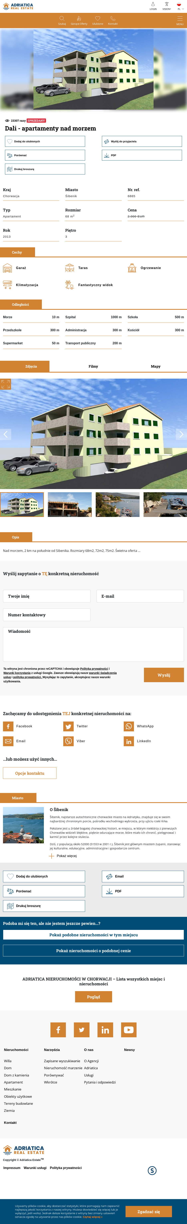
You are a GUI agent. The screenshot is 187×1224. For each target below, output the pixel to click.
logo (18, 6)
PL (179, 8)
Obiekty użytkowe (18, 1127)
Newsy (131, 1078)
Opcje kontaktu (29, 800)
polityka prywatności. (27, 704)
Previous (6, 462)
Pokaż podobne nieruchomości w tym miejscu (93, 963)
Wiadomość (19, 658)
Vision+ (167, 8)
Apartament (14, 1113)
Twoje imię (18, 623)
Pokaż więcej (67, 883)
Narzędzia (52, 1078)
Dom (8, 1098)
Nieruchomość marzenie (64, 1098)
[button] (65, 123)
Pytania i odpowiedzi (102, 1113)
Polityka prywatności (94, 696)
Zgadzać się (149, 1211)
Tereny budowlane (19, 1135)
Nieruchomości (17, 1078)
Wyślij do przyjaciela (142, 168)
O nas (90, 1078)
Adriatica (92, 1098)
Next (181, 462)
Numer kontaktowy (27, 642)
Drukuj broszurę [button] (44, 196)
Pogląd (93, 1025)
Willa (8, 1090)
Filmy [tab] (93, 393)
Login (153, 8)
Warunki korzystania (17, 700)
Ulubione (100, 24)
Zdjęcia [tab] (31, 393)
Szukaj (58, 24)
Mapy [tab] (156, 393)
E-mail (108, 623)
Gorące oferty (78, 24)
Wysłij (164, 702)
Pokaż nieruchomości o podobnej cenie (93, 978)
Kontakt (117, 24)
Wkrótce (51, 1113)
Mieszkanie (13, 1120)
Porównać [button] (44, 182)
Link (142, 182)
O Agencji (93, 1090)
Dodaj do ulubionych (44, 168)
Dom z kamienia (17, 1105)
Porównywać (54, 1105)
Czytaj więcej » (92, 1216)
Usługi (90, 1105)
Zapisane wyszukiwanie (63, 1090)
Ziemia (9, 1142)
